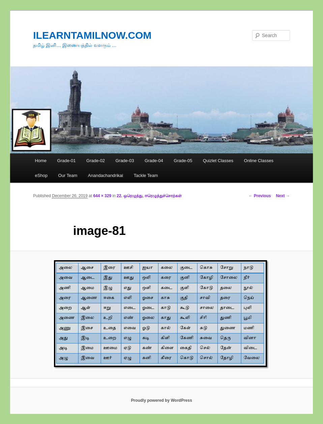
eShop (41, 175)
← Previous (259, 195)
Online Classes (258, 160)
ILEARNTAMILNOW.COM (92, 35)
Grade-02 (95, 160)
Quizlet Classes (218, 160)
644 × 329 (102, 195)
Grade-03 (124, 160)
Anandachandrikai (105, 175)
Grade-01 (66, 160)
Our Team (68, 175)
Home (41, 160)
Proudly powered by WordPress (161, 400)
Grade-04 (154, 160)
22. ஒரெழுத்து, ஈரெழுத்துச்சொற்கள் (149, 195)
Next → (283, 195)
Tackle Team (146, 175)
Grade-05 (183, 160)
